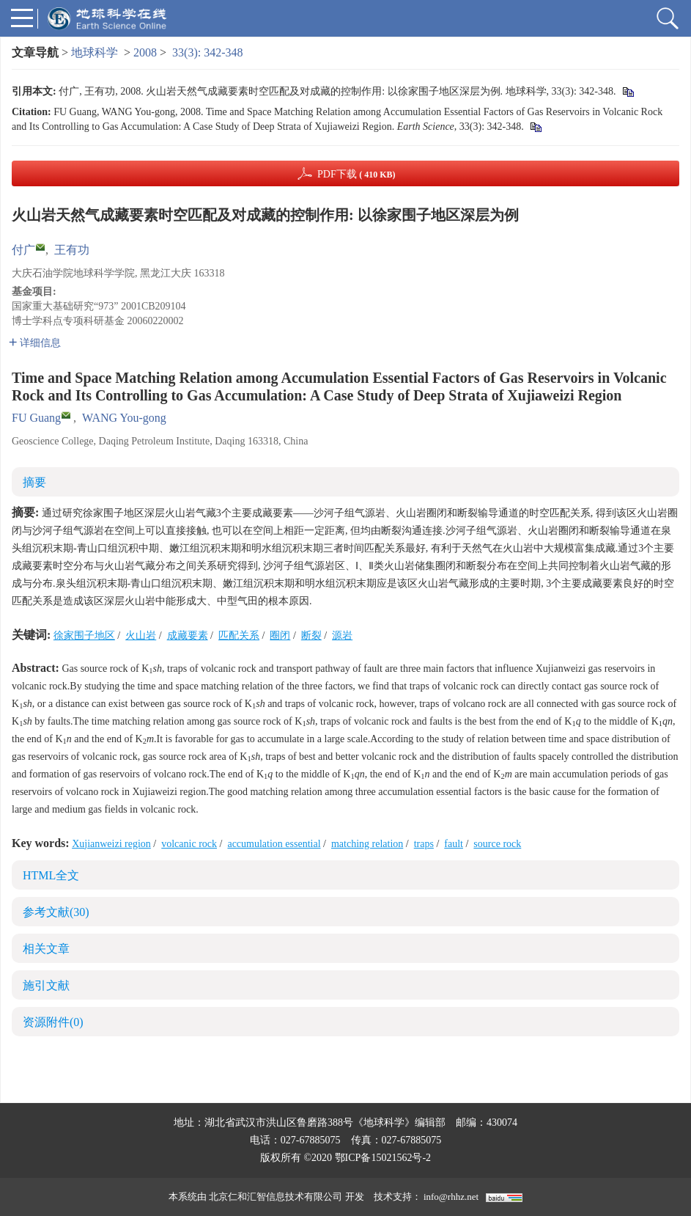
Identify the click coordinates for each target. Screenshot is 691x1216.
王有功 (71, 249)
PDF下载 (356, 174)
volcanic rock (189, 843)
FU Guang (36, 417)
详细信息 (35, 342)
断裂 (311, 635)
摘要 (34, 482)
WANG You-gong (124, 417)
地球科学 (94, 52)
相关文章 (46, 948)
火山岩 (140, 635)
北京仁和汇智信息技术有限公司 (275, 1196)
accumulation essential (273, 843)
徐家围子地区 (84, 635)
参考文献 (56, 912)
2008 (145, 52)
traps (424, 843)
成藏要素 (187, 635)
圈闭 (280, 635)
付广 (23, 249)
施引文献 (46, 985)
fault (453, 843)
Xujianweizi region (111, 843)
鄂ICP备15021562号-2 (383, 1157)
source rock (497, 843)
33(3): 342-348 (207, 52)
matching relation (367, 843)
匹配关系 (238, 635)
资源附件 (53, 1022)
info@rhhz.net (451, 1196)
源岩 (342, 635)
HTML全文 (51, 875)
